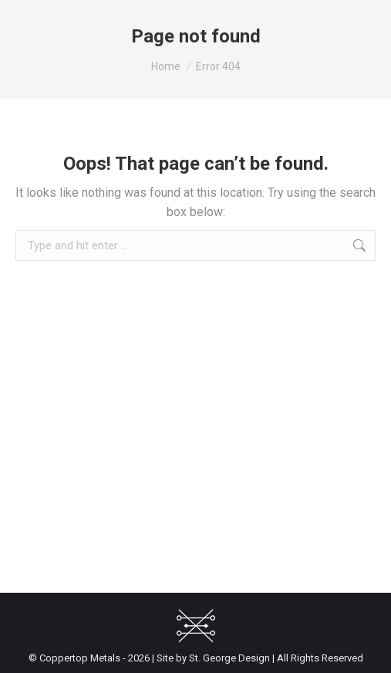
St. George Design (229, 658)
